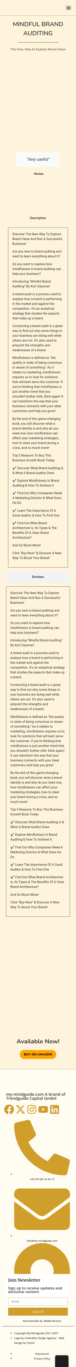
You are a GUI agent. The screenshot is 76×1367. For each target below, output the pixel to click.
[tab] (38, 218)
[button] (68, 7)
